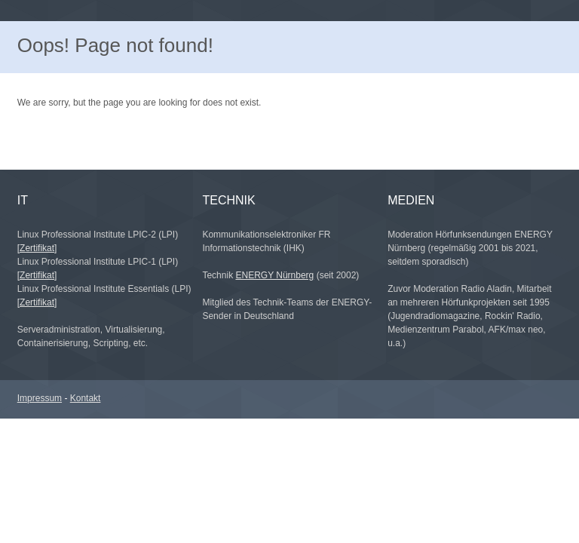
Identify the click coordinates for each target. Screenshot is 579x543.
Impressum (39, 398)
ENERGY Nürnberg (274, 275)
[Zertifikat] (37, 248)
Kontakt (85, 398)
